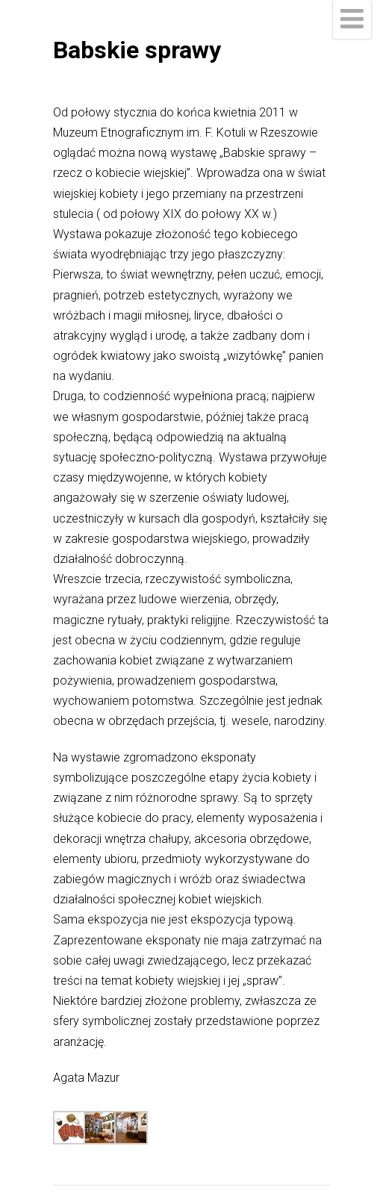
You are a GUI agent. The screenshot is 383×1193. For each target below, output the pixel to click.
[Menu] (352, 19)
